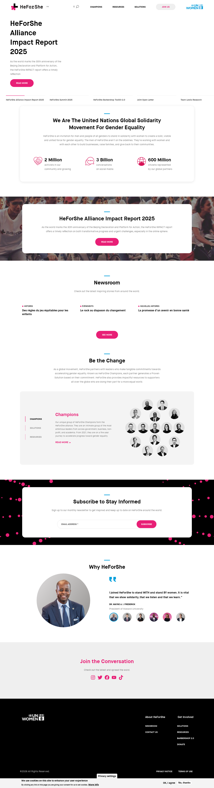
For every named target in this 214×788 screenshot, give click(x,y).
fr (48, 7)
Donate (181, 744)
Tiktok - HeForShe (121, 677)
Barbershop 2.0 (185, 738)
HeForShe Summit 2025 (69, 96)
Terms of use (185, 771)
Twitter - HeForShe (100, 677)
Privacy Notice (164, 771)
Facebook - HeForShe (107, 677)
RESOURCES (36, 437)
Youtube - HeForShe (114, 677)
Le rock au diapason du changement (103, 310)
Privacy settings (107, 776)
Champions (96, 7)
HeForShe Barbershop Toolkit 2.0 (113, 96)
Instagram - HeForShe (93, 677)
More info (93, 784)
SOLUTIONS (35, 428)
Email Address (69, 524)
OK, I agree (169, 782)
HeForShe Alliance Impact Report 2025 (25, 96)
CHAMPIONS (36, 419)
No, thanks (184, 782)
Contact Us (151, 732)
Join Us (166, 7)
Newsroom (151, 726)
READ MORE (22, 83)
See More (107, 334)
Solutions (140, 7)
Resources (118, 7)
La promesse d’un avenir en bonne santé (163, 310)
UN (194, 7)
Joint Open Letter (156, 96)
